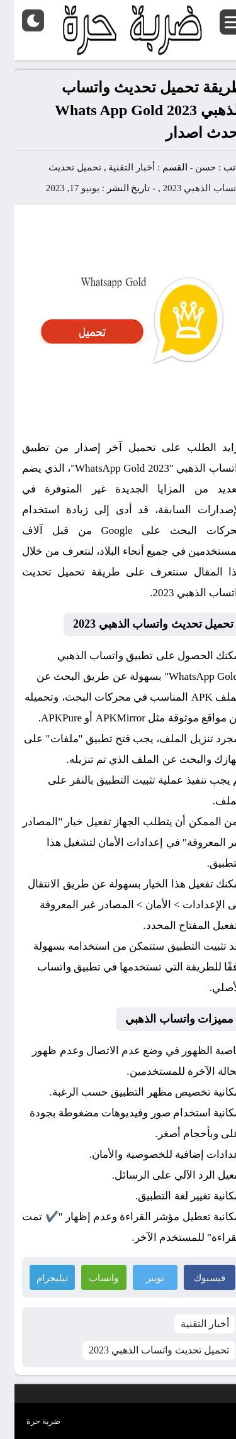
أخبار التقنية (117, 167)
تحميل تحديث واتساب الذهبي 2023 (144, 1350)
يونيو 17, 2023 (58, 188)
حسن (191, 167)
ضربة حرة (29, 1421)
